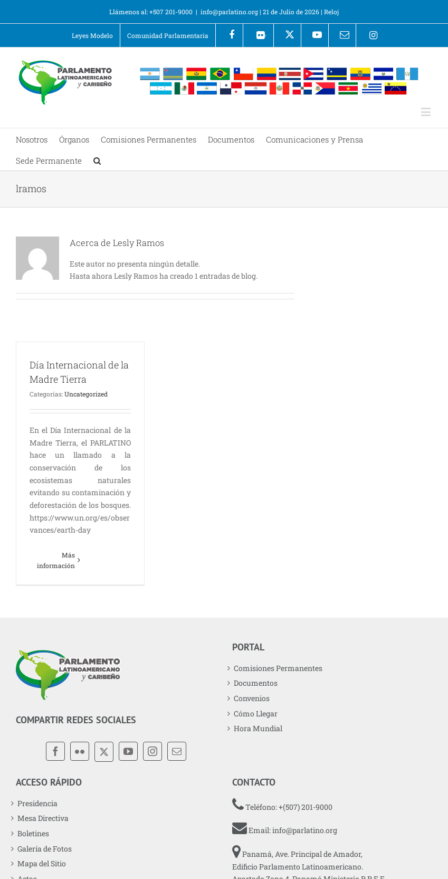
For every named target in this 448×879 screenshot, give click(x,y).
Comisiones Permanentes (278, 668)
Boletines (33, 833)
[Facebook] (55, 751)
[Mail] (176, 751)
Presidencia (37, 803)
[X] (103, 752)
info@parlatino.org (229, 11)
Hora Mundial (258, 728)
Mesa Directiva (43, 818)
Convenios (252, 698)
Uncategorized (86, 394)
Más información (56, 560)
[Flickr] (79, 751)
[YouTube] (128, 751)
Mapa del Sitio (41, 863)
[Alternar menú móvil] (426, 111)
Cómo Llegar (256, 713)
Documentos (256, 683)
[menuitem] (92, 35)
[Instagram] (152, 751)
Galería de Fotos (44, 849)
